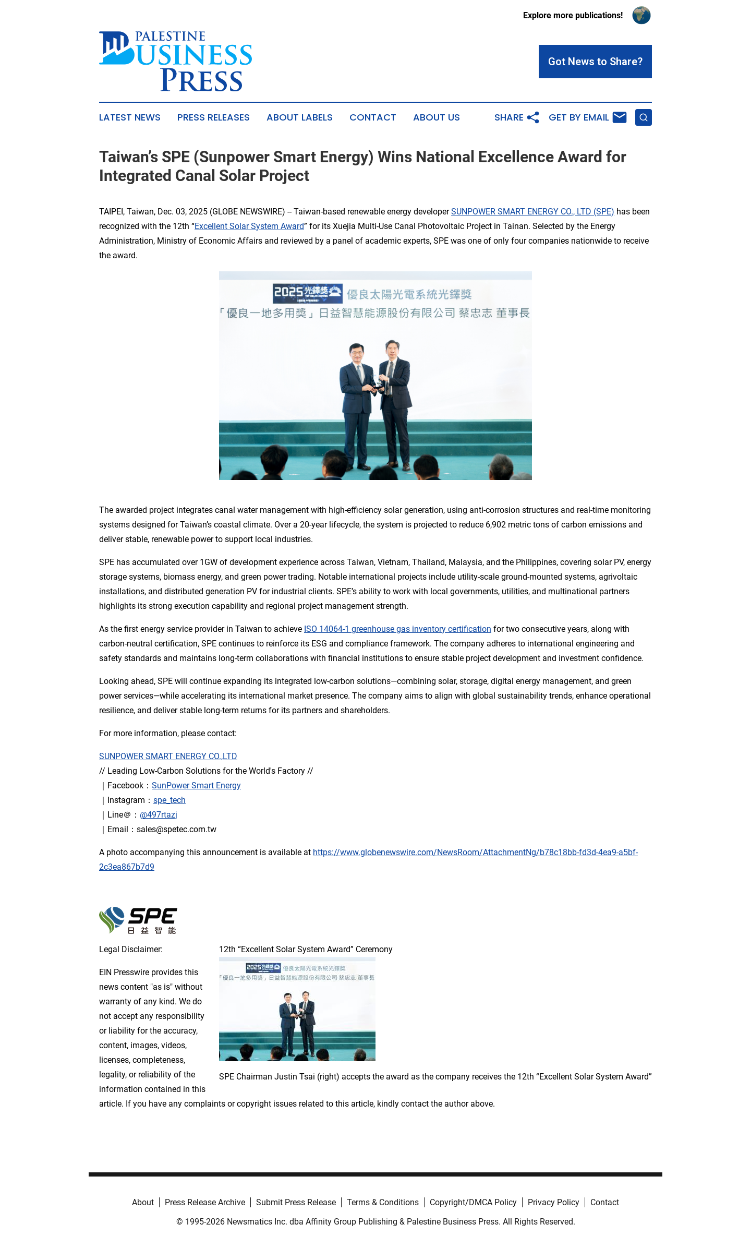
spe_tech (169, 800)
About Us (436, 117)
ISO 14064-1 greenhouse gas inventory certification (397, 629)
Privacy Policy (553, 1202)
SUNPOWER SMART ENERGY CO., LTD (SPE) (532, 212)
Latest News (130, 117)
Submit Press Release (296, 1202)
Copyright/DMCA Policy (473, 1202)
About (143, 1202)
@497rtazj (158, 815)
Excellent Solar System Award (249, 226)
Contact (372, 117)
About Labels (300, 117)
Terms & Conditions (383, 1202)
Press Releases (213, 117)
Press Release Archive (205, 1202)
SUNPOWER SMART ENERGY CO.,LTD (168, 756)
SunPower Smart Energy (196, 785)
